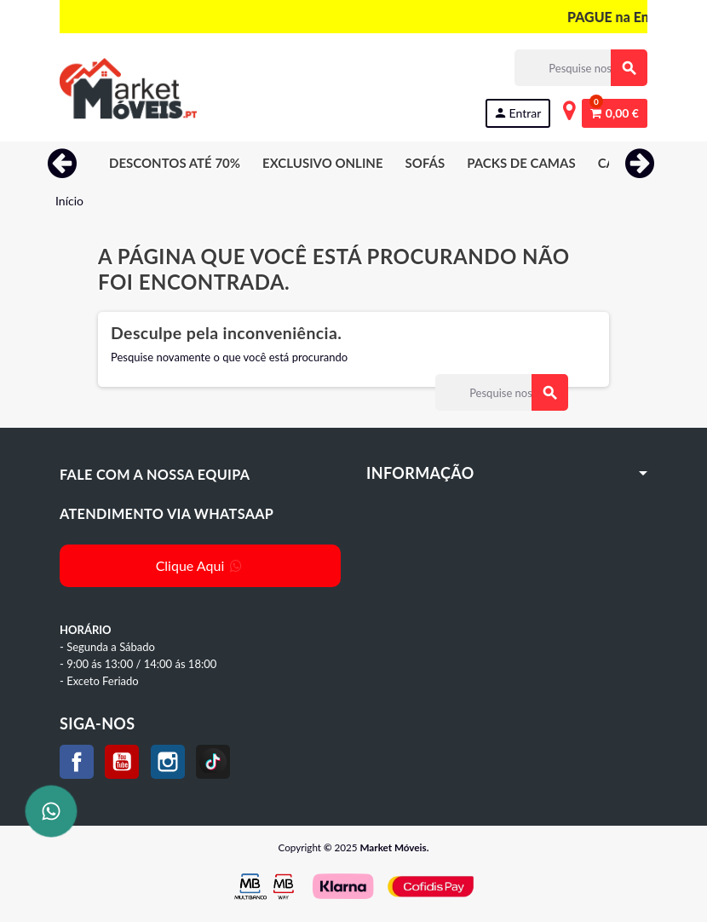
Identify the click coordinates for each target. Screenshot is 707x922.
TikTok (213, 762)
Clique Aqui (200, 565)
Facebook (77, 762)
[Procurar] (580, 67)
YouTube (122, 762)
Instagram (168, 762)
